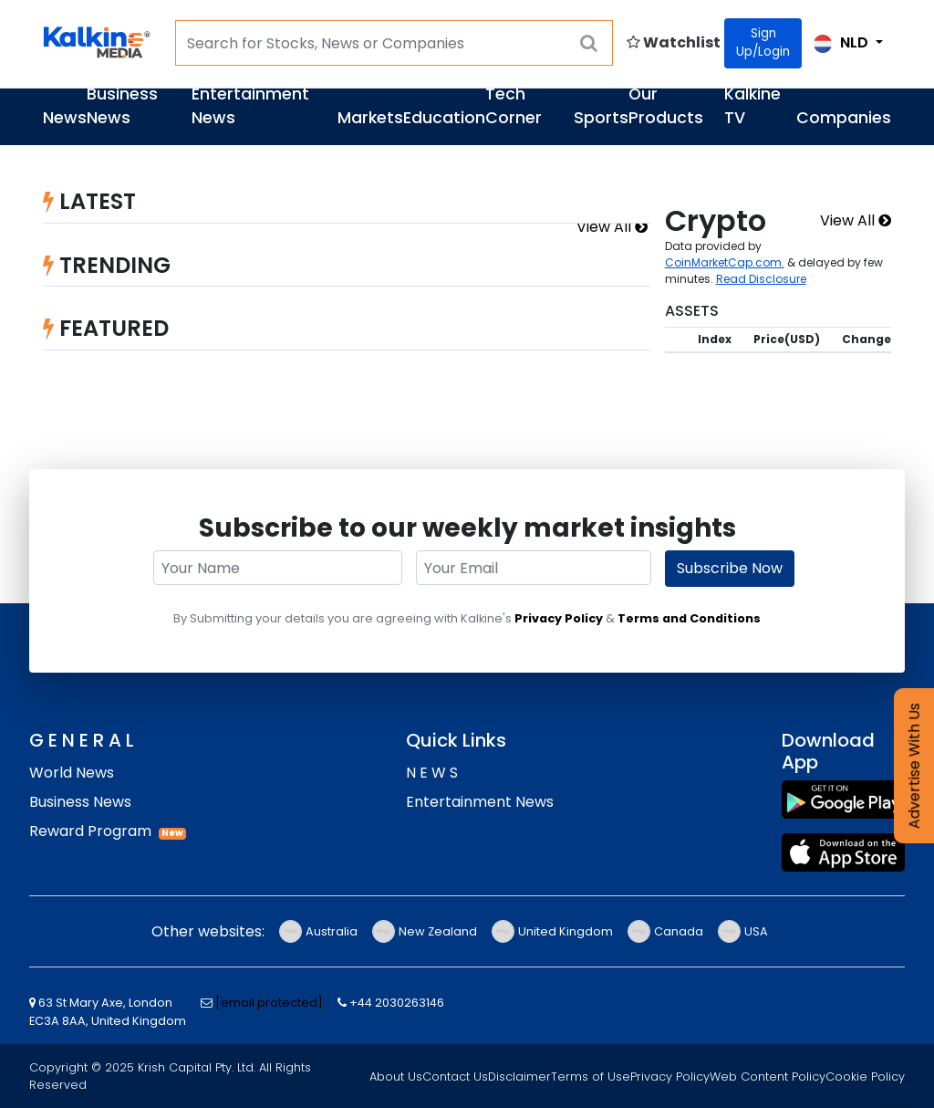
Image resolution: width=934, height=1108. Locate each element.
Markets (370, 118)
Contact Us (455, 1076)
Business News (122, 106)
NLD (843, 42)
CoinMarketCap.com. (724, 262)
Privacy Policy (558, 618)
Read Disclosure (761, 279)
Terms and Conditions (689, 618)
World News (71, 772)
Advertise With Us (914, 766)
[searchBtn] (589, 43)
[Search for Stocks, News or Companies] (394, 43)
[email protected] (269, 1002)
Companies (843, 118)
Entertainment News (480, 801)
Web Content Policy (767, 1076)
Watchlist (674, 42)
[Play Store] (843, 799)
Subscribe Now (730, 568)
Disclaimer (519, 1076)
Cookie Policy (865, 1076)
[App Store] (843, 852)
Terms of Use (590, 1076)
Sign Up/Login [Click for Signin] (763, 42)
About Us (395, 1076)
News (65, 118)
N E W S (432, 772)
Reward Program (90, 831)
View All (612, 226)
